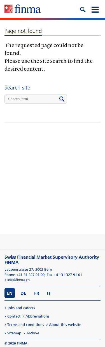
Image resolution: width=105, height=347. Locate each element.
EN (10, 293)
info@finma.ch (18, 280)
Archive (32, 333)
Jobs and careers (21, 308)
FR (36, 293)
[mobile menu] (95, 9)
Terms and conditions (25, 325)
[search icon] (82, 9)
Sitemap (14, 333)
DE (23, 293)
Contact (13, 316)
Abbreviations (37, 316)
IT (49, 293)
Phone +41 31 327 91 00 (24, 275)
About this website (65, 325)
